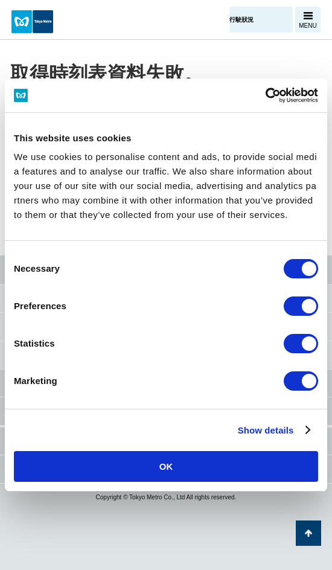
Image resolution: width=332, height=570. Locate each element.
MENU (307, 25)
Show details (266, 430)
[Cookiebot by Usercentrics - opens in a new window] (265, 95)
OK (166, 466)
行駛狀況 (241, 19)
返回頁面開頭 (308, 533)
